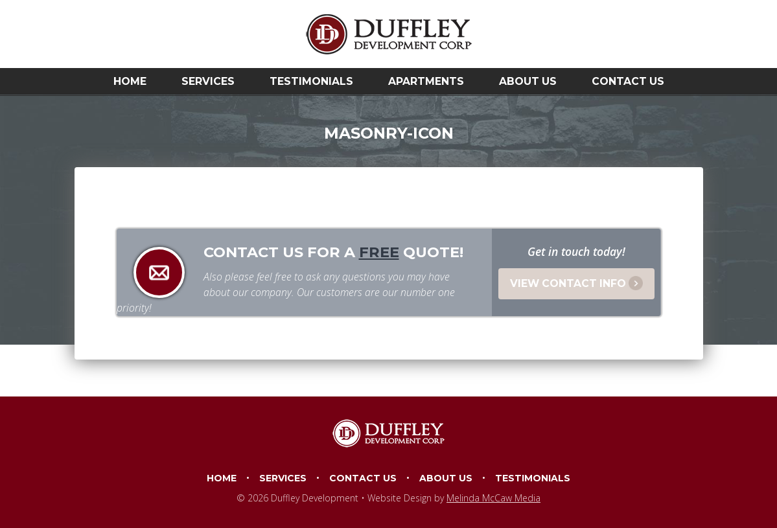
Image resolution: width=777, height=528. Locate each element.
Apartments (426, 81)
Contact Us (628, 81)
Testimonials (311, 81)
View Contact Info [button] (576, 283)
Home (129, 81)
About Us (528, 81)
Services (208, 81)
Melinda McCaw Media (493, 498)
